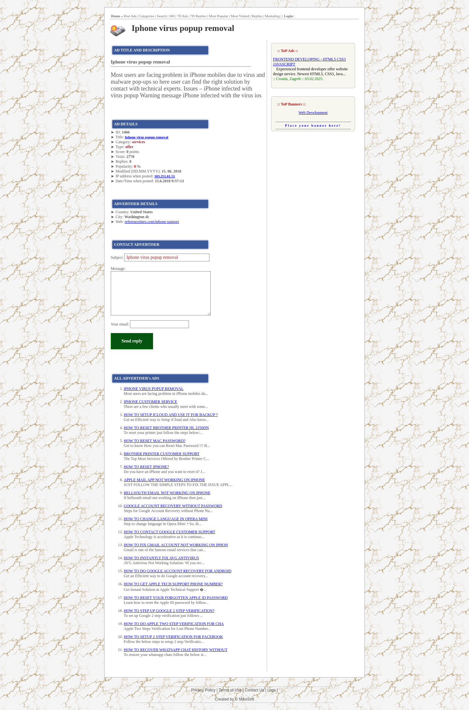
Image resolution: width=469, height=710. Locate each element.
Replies (256, 16)
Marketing (272, 16)
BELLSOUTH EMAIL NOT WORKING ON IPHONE (167, 493)
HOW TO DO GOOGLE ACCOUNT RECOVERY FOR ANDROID (177, 571)
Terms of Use (230, 690)
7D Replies (198, 16)
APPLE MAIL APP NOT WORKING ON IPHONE (164, 480)
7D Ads (182, 16)
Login (288, 16)
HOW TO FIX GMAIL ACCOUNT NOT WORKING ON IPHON (176, 545)
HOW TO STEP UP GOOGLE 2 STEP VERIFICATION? (169, 610)
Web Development (312, 112)
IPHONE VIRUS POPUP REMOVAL (153, 388)
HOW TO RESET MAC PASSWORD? (154, 441)
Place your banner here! (313, 125)
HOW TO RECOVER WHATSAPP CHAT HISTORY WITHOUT (175, 649)
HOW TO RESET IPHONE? (146, 467)
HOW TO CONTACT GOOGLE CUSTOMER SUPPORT (169, 532)
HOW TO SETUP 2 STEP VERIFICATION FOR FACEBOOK (173, 636)
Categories (146, 16)
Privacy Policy (203, 690)
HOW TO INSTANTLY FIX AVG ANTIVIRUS (161, 558)
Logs (271, 690)
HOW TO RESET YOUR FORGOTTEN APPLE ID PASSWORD (176, 597)
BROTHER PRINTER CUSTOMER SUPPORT (161, 454)
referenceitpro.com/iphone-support (152, 221)
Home (115, 16)
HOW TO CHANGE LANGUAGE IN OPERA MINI (165, 519)
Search (161, 16)
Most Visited (240, 16)
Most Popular (218, 16)
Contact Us (254, 690)
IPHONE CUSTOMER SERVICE (150, 401)
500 (172, 16)
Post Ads (130, 16)
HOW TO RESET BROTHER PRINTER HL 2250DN (166, 427)
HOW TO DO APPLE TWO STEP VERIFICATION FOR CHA (174, 623)
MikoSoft (246, 699)
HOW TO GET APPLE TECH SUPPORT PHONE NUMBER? (173, 584)
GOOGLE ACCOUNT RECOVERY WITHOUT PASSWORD (173, 506)
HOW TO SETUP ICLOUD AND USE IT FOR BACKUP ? (171, 414)
